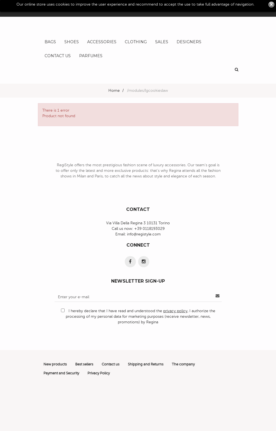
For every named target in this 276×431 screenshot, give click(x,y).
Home (114, 90)
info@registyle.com (144, 234)
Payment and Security (61, 373)
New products (55, 364)
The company (183, 364)
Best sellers (84, 364)
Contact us (110, 364)
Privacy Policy (98, 373)
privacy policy (175, 311)
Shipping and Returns (145, 364)
